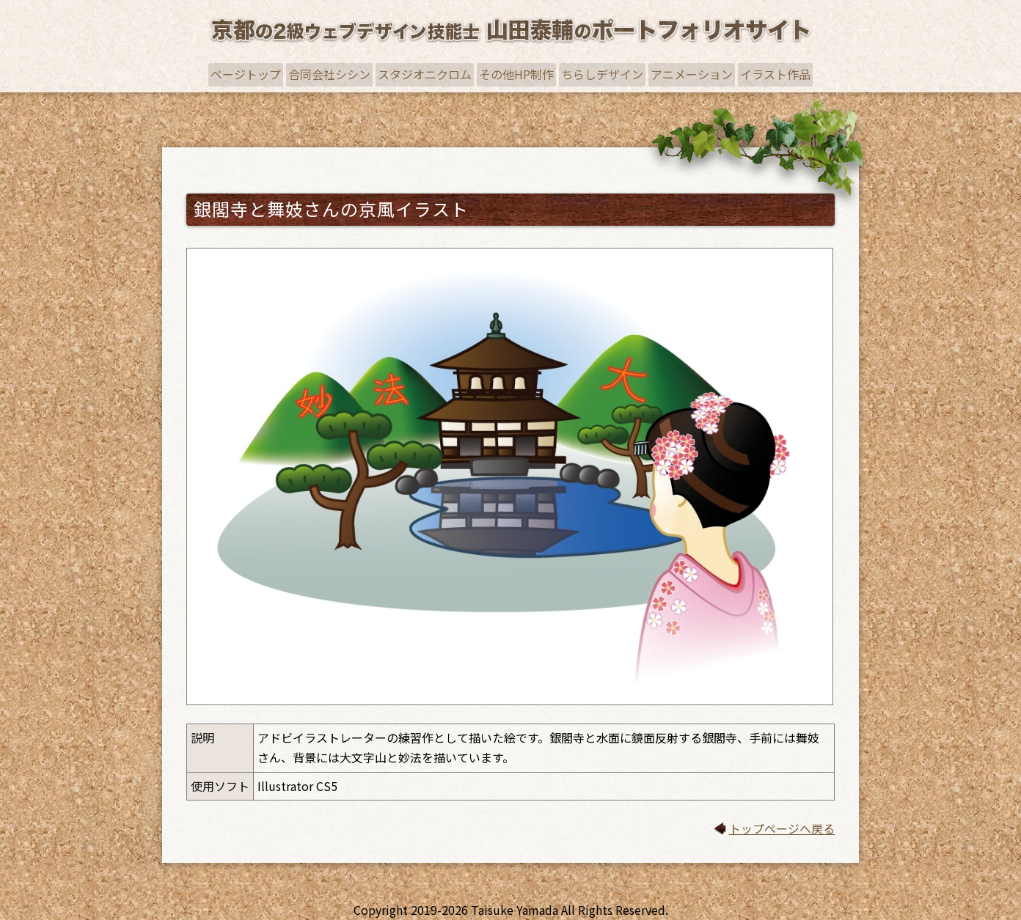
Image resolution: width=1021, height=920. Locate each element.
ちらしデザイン (602, 74)
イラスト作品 (775, 74)
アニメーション (692, 74)
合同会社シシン (329, 74)
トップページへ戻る (782, 828)
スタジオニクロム (425, 74)
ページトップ (246, 74)
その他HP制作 (516, 74)
